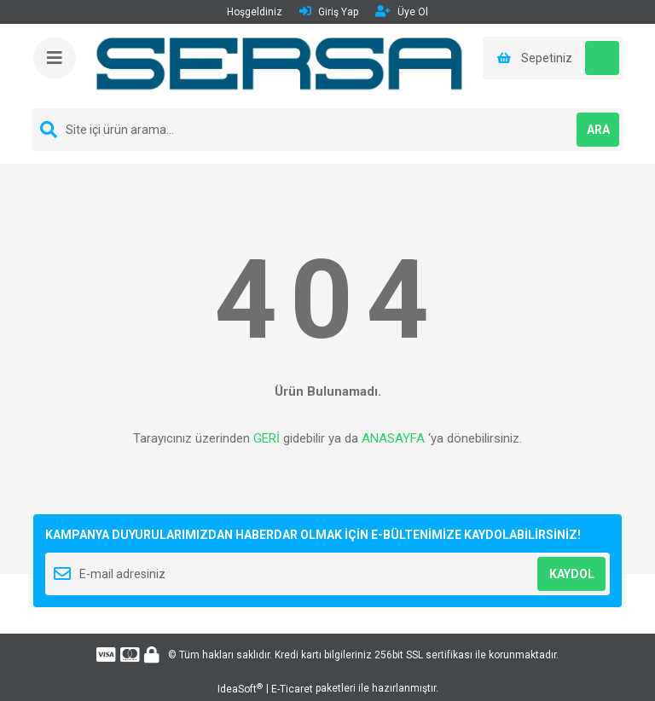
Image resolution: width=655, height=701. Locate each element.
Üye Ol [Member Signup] (401, 11)
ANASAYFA (393, 438)
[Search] (327, 129)
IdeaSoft (240, 689)
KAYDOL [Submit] (571, 574)
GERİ (266, 438)
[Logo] (280, 66)
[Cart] (553, 58)
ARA (598, 129)
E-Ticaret (292, 689)
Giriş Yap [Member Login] (328, 11)
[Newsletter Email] (327, 574)
